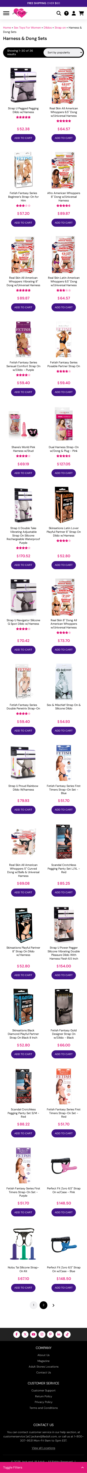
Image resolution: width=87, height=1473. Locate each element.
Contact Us (43, 1372)
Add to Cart (23, 138)
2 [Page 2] (43, 1305)
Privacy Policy (43, 1402)
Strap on (60, 27)
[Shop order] (63, 52)
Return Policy (43, 1396)
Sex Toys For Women (27, 27)
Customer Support (43, 1390)
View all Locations (43, 1448)
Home (7, 27)
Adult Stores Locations (44, 1366)
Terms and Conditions (43, 1408)
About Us (43, 1355)
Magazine (43, 1361)
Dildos (48, 27)
